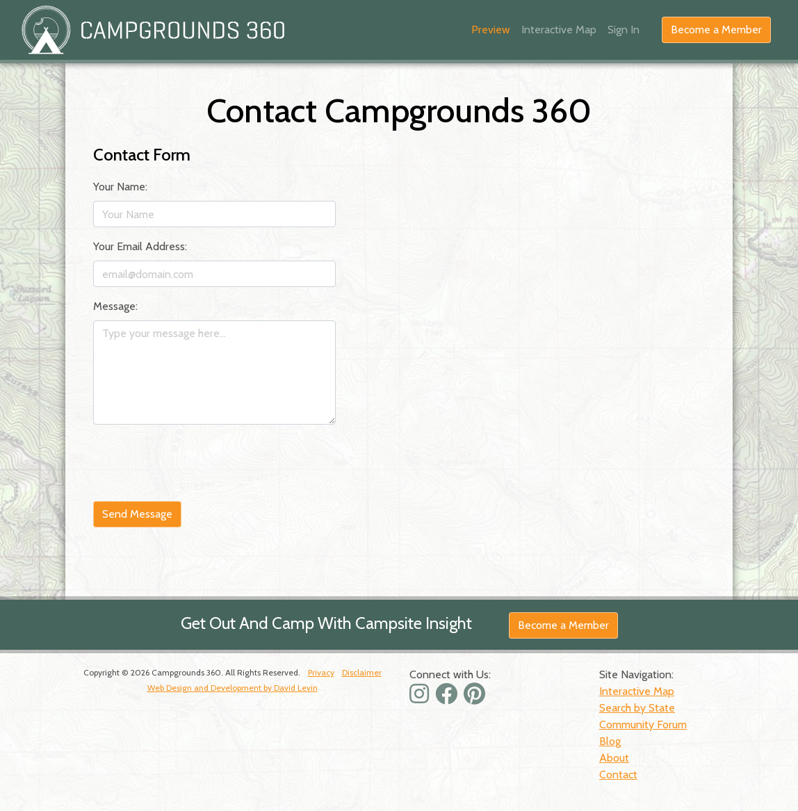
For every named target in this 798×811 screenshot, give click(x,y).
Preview (490, 29)
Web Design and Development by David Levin (232, 687)
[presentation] (198, 463)
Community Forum (643, 724)
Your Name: (120, 186)
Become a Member (716, 29)
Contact (618, 774)
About (614, 757)
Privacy (321, 672)
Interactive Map (558, 29)
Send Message (137, 514)
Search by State (637, 707)
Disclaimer (362, 672)
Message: (115, 306)
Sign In (624, 29)
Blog (610, 741)
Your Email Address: (140, 246)
